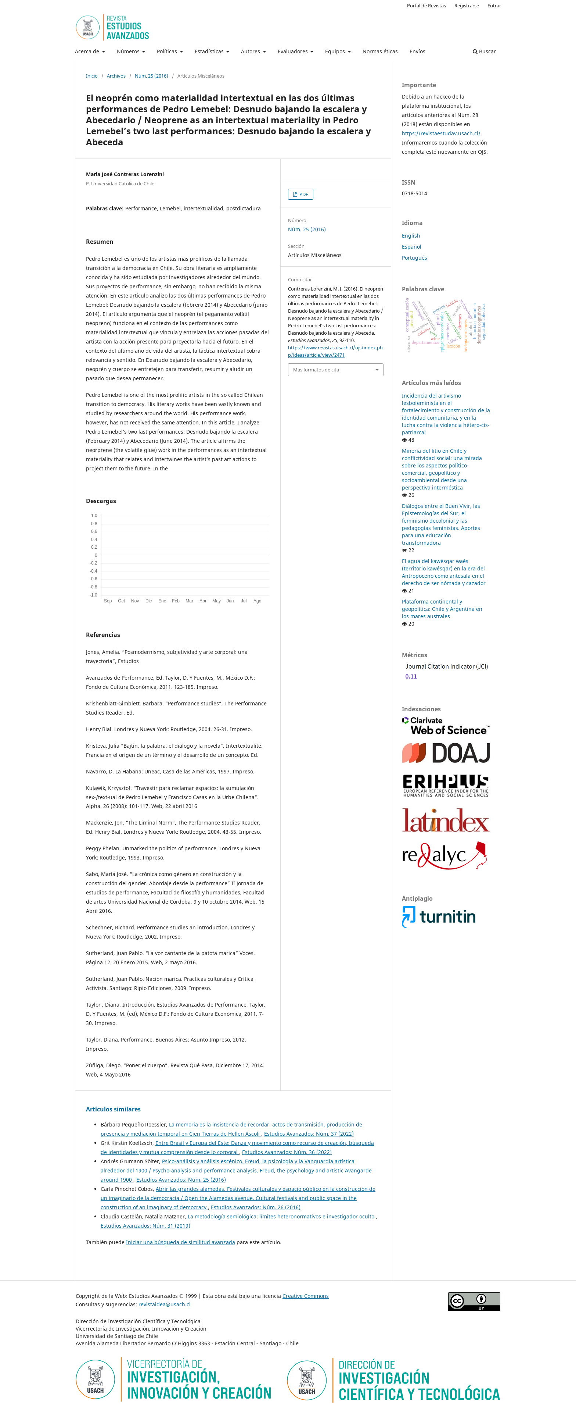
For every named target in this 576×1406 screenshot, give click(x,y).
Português (414, 257)
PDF (303, 194)
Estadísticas (210, 51)
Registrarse (466, 5)
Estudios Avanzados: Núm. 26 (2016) (255, 1207)
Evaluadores (293, 51)
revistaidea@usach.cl (164, 1304)
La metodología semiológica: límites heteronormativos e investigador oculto (282, 1216)
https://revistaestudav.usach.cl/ (441, 133)
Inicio (92, 75)
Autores (251, 51)
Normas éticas (380, 51)
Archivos (116, 75)
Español (411, 246)
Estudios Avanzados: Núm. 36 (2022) (287, 1152)
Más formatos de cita (316, 369)
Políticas (168, 51)
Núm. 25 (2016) (151, 75)
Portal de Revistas (426, 5)
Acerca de (88, 51)
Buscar (484, 51)
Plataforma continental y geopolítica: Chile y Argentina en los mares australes (442, 609)
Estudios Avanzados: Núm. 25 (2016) (181, 1179)
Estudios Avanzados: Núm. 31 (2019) (145, 1225)
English (411, 235)
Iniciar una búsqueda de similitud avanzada (180, 1242)
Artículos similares (113, 1109)
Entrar (494, 5)
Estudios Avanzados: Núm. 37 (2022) (309, 1133)
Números (129, 51)
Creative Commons (305, 1295)
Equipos (335, 51)
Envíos (417, 51)
